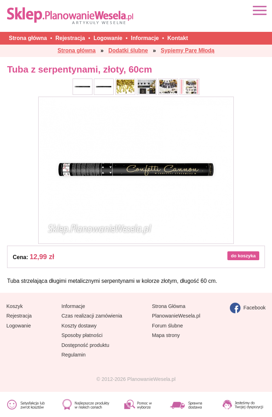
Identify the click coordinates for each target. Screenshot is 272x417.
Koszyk (14, 306)
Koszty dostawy (78, 326)
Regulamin (73, 355)
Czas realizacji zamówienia (91, 316)
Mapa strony (166, 335)
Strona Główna (169, 306)
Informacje (73, 306)
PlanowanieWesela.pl (176, 316)
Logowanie (18, 326)
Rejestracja (19, 316)
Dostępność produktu (85, 345)
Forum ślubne (167, 326)
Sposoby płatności (81, 335)
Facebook (248, 308)
